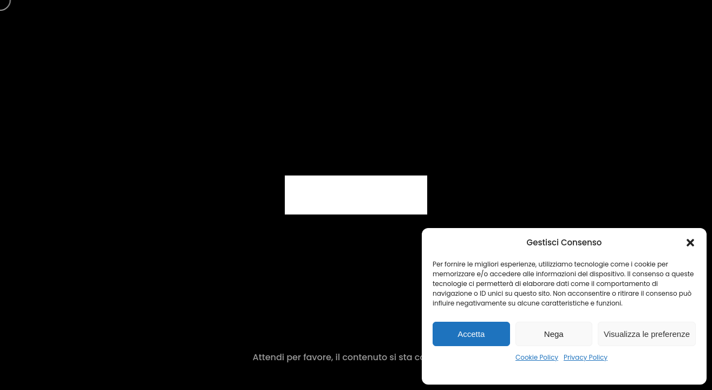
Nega (554, 334)
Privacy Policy (586, 357)
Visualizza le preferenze (647, 334)
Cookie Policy (536, 357)
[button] (690, 242)
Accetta (471, 334)
